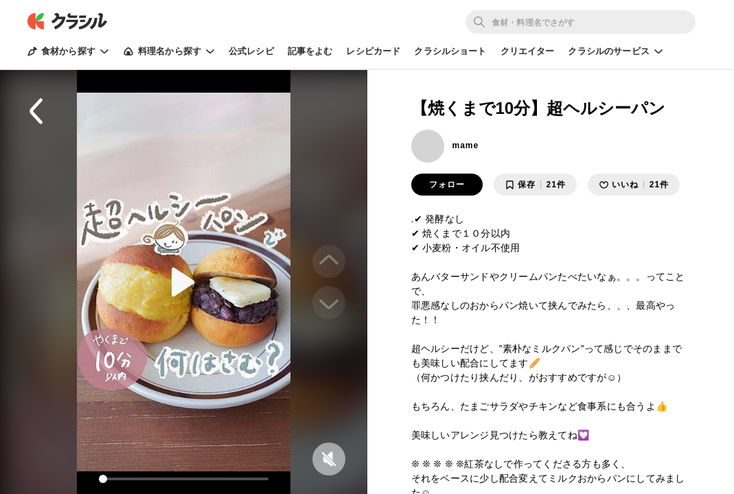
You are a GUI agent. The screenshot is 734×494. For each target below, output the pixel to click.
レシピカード (373, 51)
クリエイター (528, 51)
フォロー (447, 184)
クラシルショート (450, 51)
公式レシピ (251, 51)
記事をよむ (310, 51)
